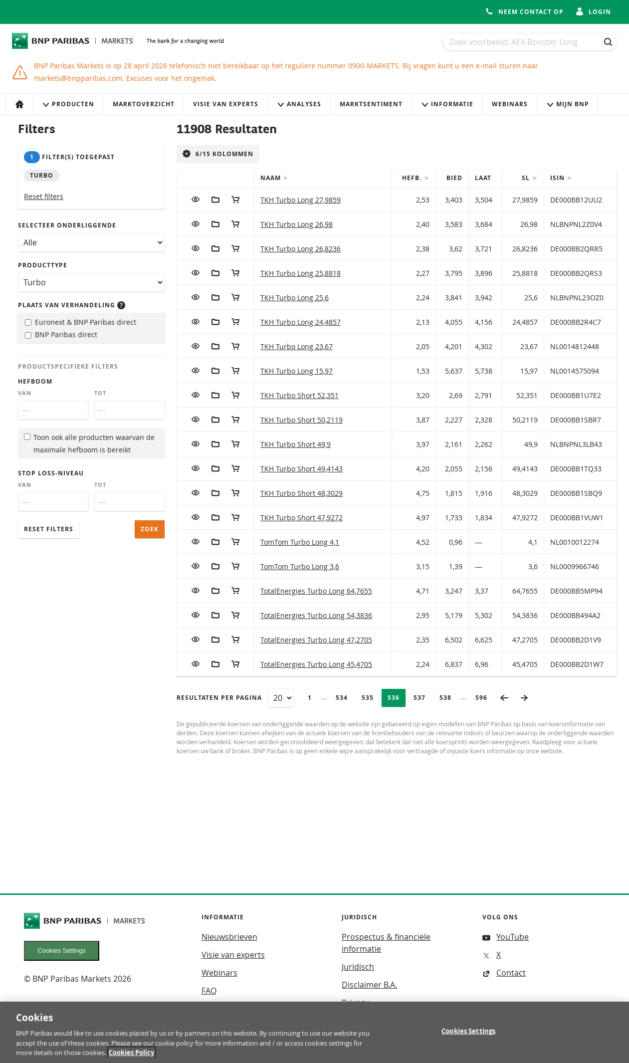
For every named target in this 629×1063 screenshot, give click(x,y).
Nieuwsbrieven (229, 936)
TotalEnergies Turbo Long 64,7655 (316, 591)
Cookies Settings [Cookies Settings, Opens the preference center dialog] (468, 1034)
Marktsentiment (371, 104)
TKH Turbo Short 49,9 (295, 444)
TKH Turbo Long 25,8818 (300, 273)
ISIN (558, 178)
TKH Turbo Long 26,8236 (300, 248)
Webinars (510, 104)
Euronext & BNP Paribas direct (80, 322)
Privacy (355, 1002)
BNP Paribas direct (61, 334)
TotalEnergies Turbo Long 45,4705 (316, 664)
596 (484, 697)
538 (448, 697)
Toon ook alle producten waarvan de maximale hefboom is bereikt (89, 443)
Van (24, 393)
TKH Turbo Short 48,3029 (301, 493)
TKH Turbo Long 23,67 (296, 346)
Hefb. (412, 178)
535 (371, 697)
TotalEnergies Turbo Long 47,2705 (316, 639)
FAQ (209, 990)
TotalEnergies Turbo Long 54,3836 (316, 615)
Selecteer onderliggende (67, 225)
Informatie (447, 104)
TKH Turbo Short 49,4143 (301, 468)
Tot (100, 393)
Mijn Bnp (567, 104)
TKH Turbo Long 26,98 (296, 224)
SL (527, 178)
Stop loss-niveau (51, 473)
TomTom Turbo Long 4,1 (299, 542)
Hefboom (35, 381)
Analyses (299, 104)
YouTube (505, 937)
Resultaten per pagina (219, 697)
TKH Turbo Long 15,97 (296, 371)
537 (422, 697)
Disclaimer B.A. (369, 984)
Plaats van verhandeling (71, 305)
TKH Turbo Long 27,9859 (300, 200)
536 (397, 697)
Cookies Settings (62, 950)
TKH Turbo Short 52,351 (299, 395)
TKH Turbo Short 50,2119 (301, 420)
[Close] (613, 1034)
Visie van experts (225, 104)
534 (345, 697)
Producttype (42, 265)
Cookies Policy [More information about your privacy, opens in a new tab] (131, 1056)
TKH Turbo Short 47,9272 (301, 517)
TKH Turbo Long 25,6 (294, 297)
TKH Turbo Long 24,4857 (300, 322)
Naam (271, 178)
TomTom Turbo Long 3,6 (299, 566)
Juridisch (358, 966)
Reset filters (43, 196)
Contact (504, 973)
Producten (68, 104)
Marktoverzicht (144, 104)
